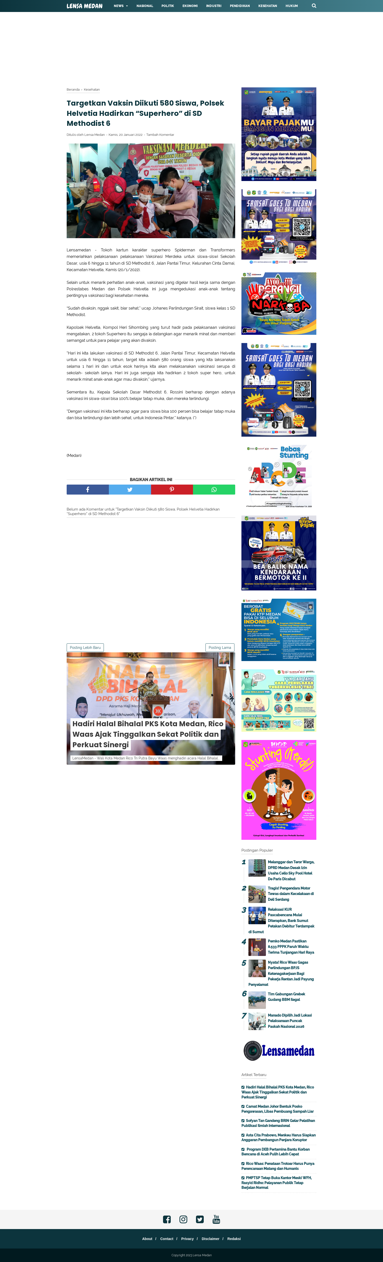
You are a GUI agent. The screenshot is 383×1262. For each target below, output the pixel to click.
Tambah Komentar (160, 136)
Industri (213, 6)
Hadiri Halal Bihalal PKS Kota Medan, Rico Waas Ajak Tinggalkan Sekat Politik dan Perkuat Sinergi (147, 736)
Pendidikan (240, 6)
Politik (168, 6)
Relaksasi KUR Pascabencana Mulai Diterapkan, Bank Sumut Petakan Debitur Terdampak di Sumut (281, 920)
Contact (165, 1239)
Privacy (187, 1239)
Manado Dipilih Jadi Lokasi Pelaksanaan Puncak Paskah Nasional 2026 (290, 1021)
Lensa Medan (85, 6)
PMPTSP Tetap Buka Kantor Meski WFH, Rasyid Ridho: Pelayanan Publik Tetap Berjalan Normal (276, 1183)
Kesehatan (267, 6)
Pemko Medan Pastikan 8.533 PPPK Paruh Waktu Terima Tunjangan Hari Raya (291, 946)
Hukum (292, 6)
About (144, 1239)
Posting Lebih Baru (85, 649)
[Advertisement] (150, 35)
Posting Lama (220, 649)
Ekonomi (190, 6)
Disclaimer (212, 1239)
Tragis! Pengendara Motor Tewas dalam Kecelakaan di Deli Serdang (291, 893)
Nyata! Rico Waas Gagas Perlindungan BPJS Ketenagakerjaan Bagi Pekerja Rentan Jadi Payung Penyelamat (281, 973)
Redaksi (237, 1239)
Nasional (145, 6)
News (119, 6)
